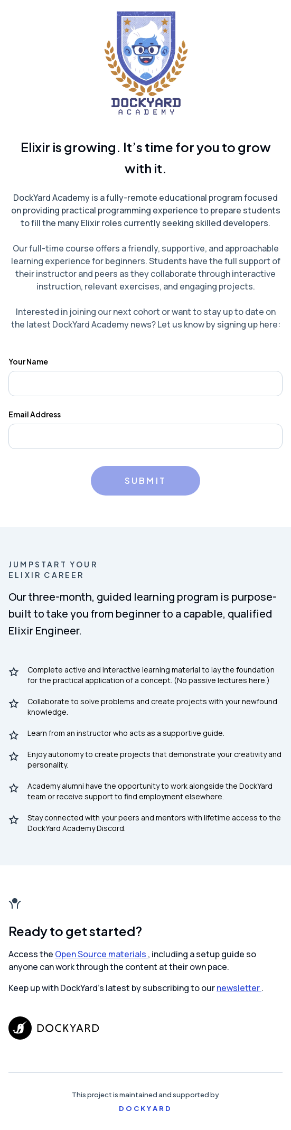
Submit (145, 480)
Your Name (28, 361)
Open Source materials (101, 954)
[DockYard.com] (145, 1028)
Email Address (34, 414)
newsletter (239, 988)
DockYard (146, 1108)
